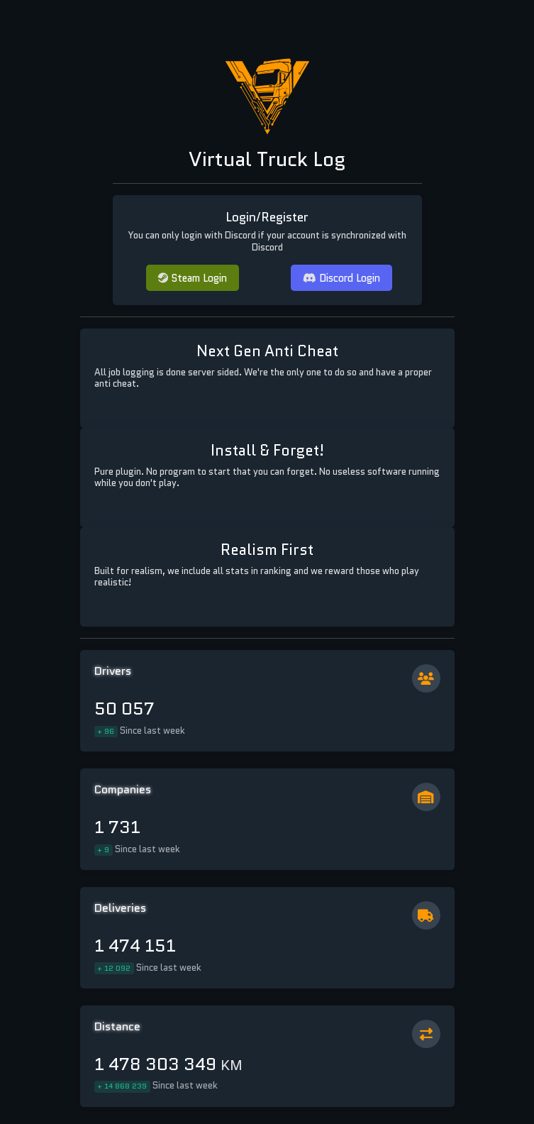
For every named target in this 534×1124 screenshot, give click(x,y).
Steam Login (192, 277)
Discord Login (341, 277)
